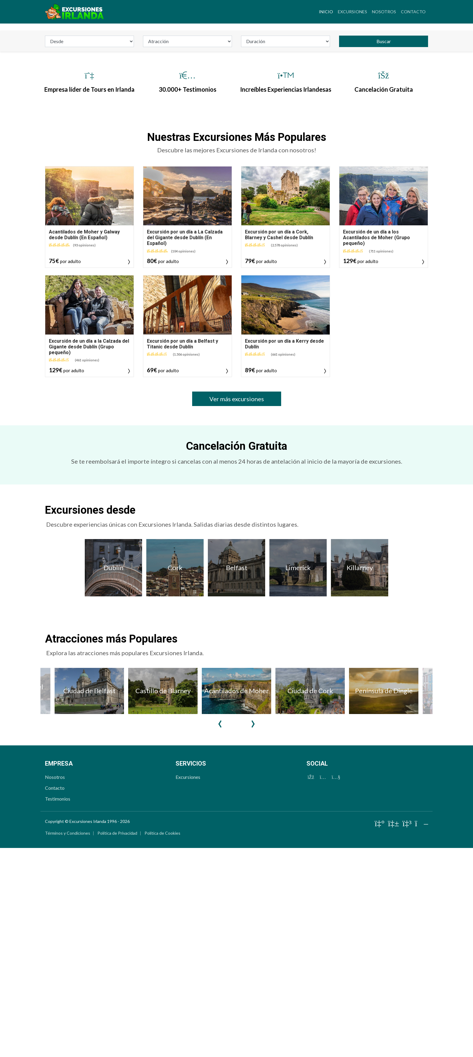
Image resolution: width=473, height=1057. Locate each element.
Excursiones (352, 11)
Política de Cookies (162, 991)
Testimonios (57, 957)
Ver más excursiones (236, 556)
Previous (220, 877)
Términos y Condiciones (67, 991)
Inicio (327, 11)
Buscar (383, 199)
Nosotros (384, 11)
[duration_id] (285, 199)
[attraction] (187, 199)
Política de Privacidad (117, 991)
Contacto (413, 11)
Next (253, 877)
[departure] (89, 199)
